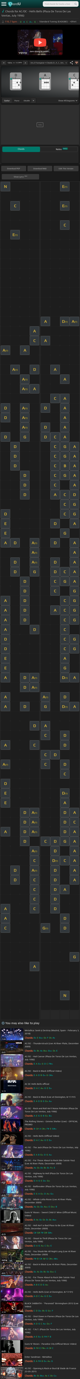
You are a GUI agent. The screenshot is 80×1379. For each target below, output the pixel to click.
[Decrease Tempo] (3, 63)
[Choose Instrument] (33, 100)
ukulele (27, 100)
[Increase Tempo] (25, 63)
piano (16, 100)
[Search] (75, 4)
